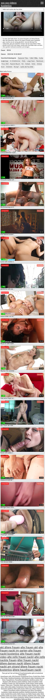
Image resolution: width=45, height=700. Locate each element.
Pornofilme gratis (38, 687)
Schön (33, 64)
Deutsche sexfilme (7, 689)
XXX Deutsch (16, 676)
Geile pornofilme (33, 682)
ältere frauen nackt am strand (19, 665)
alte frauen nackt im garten (21, 649)
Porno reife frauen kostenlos (15, 697)
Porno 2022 (5, 64)
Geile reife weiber (10, 687)
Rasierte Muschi (15, 64)
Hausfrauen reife (5, 676)
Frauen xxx (11, 683)
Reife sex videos (30, 689)
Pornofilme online (14, 690)
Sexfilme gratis (34, 680)
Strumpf (16, 67)
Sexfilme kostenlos (31, 692)
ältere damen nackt (11, 663)
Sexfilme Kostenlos (14, 678)
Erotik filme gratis (11, 694)
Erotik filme (37, 676)
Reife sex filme (26, 699)
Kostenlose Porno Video (24, 687)
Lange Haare (31, 61)
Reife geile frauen (25, 685)
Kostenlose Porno (27, 676)
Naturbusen (39, 61)
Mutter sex (35, 685)
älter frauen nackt (28, 660)
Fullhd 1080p (34, 58)
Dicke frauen (30, 683)
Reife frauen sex (22, 694)
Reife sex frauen (11, 696)
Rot (23, 64)
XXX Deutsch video (28, 678)
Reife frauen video (34, 694)
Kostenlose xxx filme (27, 690)
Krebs (23, 61)
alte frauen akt (29, 647)
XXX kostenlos (20, 683)
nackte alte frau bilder (26, 67)
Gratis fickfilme (22, 682)
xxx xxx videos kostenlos (9, 4)
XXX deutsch (13, 682)
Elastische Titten (23, 58)
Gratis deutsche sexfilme (16, 692)
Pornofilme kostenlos (22, 680)
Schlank (27, 64)
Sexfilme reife (32, 696)
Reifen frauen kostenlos (32, 697)
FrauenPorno (10, 680)
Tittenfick (16, 685)
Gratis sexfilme (22, 696)
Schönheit (9, 67)
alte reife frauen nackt (20, 657)
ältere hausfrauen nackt (27, 669)
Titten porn (9, 685)
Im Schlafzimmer (15, 61)
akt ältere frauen (10, 647)
